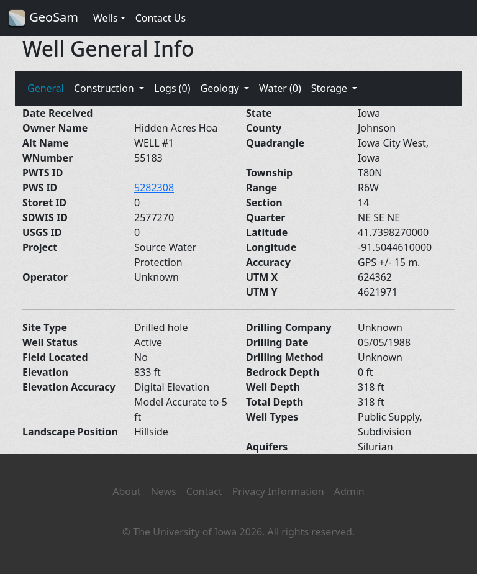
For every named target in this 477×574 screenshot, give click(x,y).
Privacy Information (278, 491)
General (45, 88)
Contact (204, 491)
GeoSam (42, 18)
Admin (349, 491)
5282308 (154, 187)
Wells (105, 18)
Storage (330, 88)
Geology (220, 88)
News (163, 491)
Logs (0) (172, 88)
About (126, 491)
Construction (105, 88)
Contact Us (160, 18)
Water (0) (280, 88)
